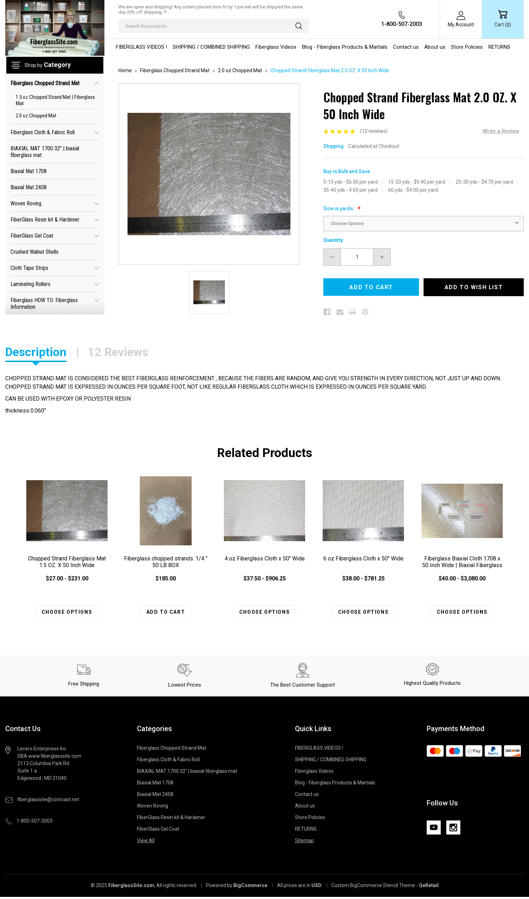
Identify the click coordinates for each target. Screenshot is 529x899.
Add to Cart (166, 613)
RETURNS (499, 47)
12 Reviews (118, 352)
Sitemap (304, 842)
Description (36, 352)
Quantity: (333, 240)
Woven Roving (55, 203)
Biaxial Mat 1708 (29, 171)
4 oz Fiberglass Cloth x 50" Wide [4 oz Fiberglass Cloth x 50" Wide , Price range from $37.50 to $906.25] (265, 558)
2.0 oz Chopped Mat (36, 116)
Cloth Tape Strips (55, 267)
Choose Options (67, 613)
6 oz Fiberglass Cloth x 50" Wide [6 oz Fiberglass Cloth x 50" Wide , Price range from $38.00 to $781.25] (363, 558)
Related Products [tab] (264, 453)
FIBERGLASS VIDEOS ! (141, 47)
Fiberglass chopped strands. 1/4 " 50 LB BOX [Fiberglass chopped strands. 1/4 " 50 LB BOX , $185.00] (165, 561)
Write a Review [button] (501, 131)
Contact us (406, 47)
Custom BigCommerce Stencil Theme (373, 887)
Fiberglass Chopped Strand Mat (55, 83)
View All (145, 842)
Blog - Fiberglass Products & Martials (344, 47)
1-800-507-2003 (401, 24)
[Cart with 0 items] (502, 19)
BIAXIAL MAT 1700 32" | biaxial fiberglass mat (45, 151)
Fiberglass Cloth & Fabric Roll (55, 132)
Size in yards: (339, 208)
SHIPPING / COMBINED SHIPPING (211, 47)
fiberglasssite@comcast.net (48, 801)
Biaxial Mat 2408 (29, 187)
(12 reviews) (373, 131)
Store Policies (467, 47)
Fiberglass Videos (275, 47)
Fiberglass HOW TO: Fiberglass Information (55, 302)
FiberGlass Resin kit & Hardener (55, 219)
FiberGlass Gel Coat (55, 235)
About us (434, 47)
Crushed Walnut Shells (35, 251)
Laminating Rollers (55, 283)
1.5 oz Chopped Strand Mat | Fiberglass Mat (55, 100)
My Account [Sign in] (461, 24)
